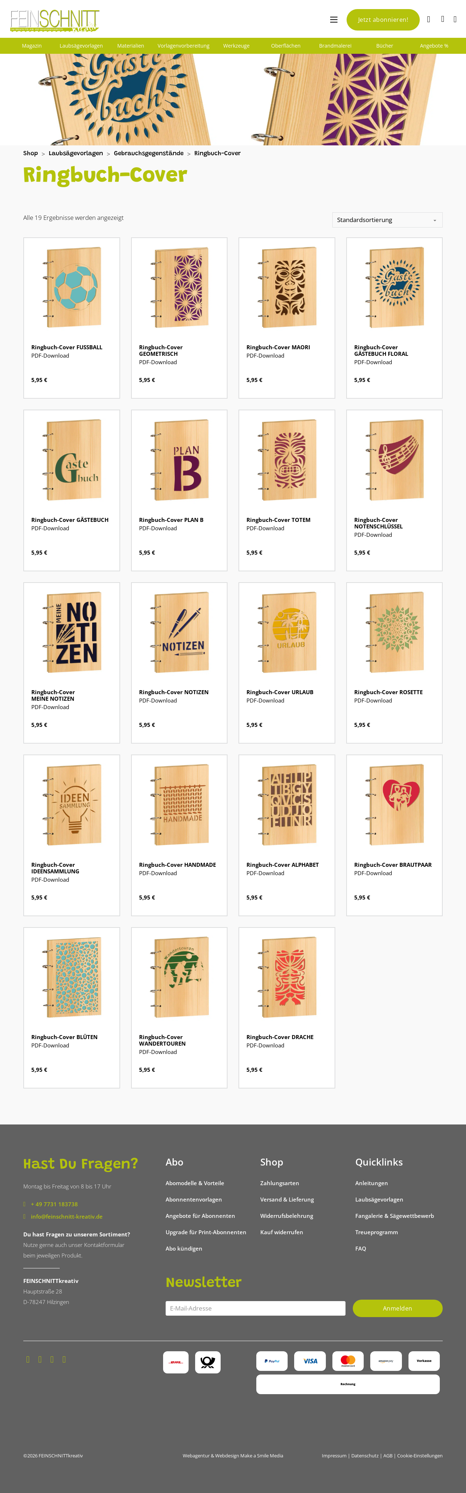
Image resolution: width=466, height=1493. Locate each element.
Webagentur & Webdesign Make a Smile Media (233, 1455)
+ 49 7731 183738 (54, 1204)
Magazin (32, 45)
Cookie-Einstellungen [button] (420, 1455)
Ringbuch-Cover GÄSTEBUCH (69, 519)
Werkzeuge (236, 45)
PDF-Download (50, 355)
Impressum (334, 1455)
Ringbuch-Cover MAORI (278, 347)
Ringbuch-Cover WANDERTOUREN (162, 1040)
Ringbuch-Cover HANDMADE (177, 864)
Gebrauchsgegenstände (148, 154)
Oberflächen (286, 45)
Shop (30, 154)
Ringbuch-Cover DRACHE (279, 1037)
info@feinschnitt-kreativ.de (67, 1216)
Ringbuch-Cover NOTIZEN (174, 692)
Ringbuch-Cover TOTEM (278, 519)
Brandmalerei (335, 45)
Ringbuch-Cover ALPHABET (282, 864)
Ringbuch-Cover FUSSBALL (66, 347)
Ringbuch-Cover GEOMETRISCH (161, 350)
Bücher (385, 45)
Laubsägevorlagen (81, 45)
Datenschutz (365, 1455)
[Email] (255, 1308)
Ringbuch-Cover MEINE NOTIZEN (53, 695)
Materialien (130, 45)
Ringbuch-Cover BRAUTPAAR (393, 864)
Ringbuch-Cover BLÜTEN (64, 1037)
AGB (387, 1455)
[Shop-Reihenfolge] (387, 220)
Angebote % (434, 45)
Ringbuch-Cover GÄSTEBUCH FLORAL (381, 350)
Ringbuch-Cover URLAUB (279, 692)
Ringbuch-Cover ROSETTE (388, 692)
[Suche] (430, 20)
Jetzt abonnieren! (383, 20)
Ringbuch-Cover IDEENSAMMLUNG (55, 868)
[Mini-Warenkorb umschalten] (443, 19)
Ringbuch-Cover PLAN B (171, 519)
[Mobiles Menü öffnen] (333, 20)
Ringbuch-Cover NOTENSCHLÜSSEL (378, 523)
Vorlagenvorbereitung (183, 45)
